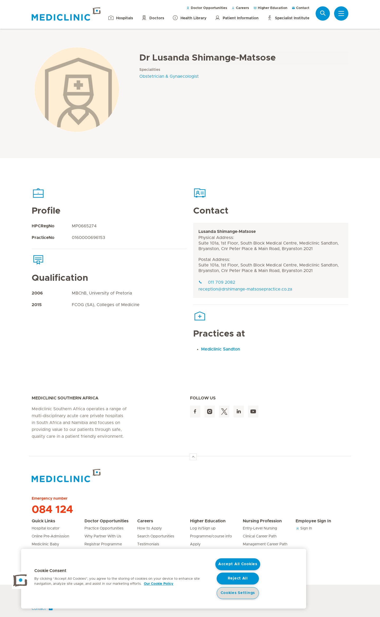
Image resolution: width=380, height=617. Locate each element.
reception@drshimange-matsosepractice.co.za (245, 289)
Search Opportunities (155, 536)
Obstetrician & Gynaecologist (169, 76)
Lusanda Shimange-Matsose (227, 231)
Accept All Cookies (237, 564)
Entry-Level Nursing (260, 528)
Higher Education (270, 8)
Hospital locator (45, 528)
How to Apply (149, 528)
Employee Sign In (313, 521)
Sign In (304, 528)
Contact (300, 8)
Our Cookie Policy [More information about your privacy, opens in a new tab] (158, 584)
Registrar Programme (103, 544)
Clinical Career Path (260, 536)
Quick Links (43, 521)
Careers (240, 8)
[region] (163, 579)
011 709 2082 (216, 282)
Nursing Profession (262, 521)
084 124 (52, 509)
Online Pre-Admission (50, 536)
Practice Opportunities (104, 528)
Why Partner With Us (102, 536)
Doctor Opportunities (206, 8)
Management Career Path (265, 544)
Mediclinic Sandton (220, 349)
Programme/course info (211, 536)
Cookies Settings (238, 593)
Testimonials (148, 544)
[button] (20, 580)
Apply (195, 544)
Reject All (238, 578)
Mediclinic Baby (45, 544)
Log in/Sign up (203, 528)
